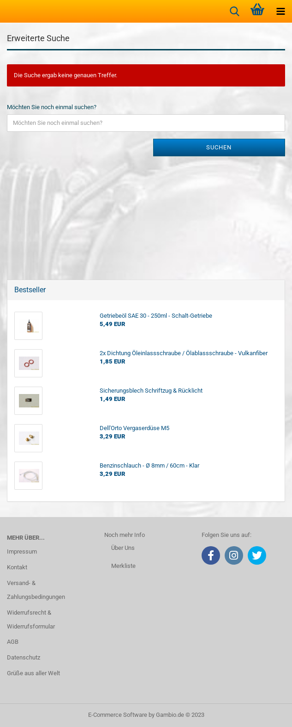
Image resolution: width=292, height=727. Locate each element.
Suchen (219, 147)
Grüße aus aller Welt (33, 673)
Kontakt (17, 567)
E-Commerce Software (117, 714)
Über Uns (123, 547)
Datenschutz (23, 657)
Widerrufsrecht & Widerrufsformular (31, 619)
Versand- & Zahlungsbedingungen (36, 589)
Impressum (22, 551)
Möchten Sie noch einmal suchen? (51, 107)
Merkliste (123, 565)
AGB (12, 641)
